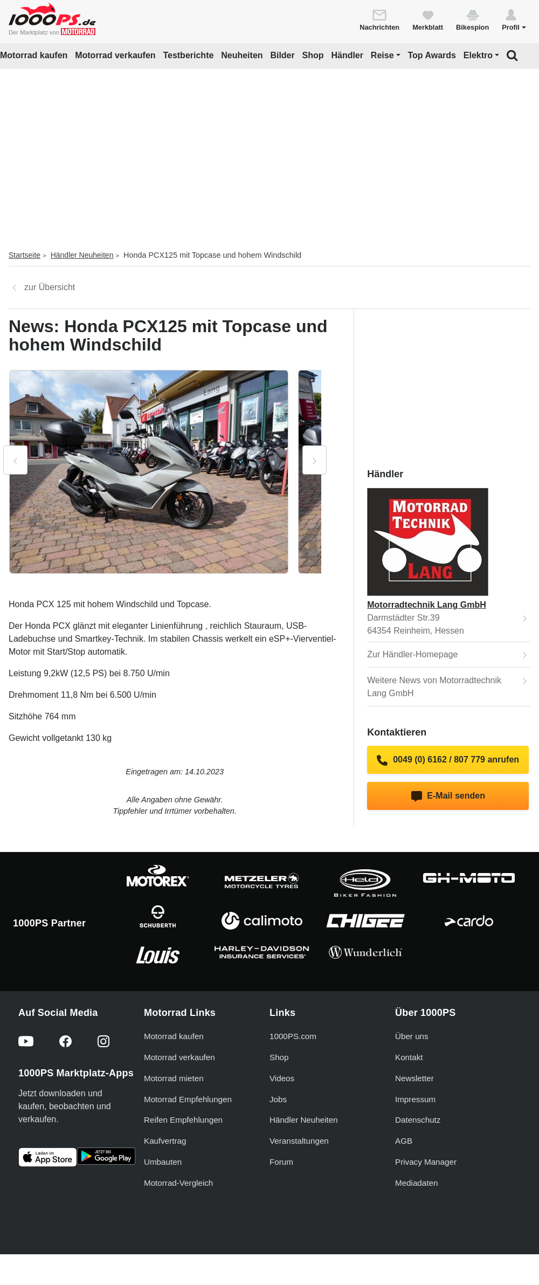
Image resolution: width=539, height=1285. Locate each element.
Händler (347, 55)
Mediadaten (416, 1182)
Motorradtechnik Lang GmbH (426, 604)
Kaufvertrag (165, 1140)
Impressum (415, 1099)
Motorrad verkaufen (115, 55)
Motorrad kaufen (33, 55)
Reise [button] (382, 55)
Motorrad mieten (174, 1078)
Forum (281, 1161)
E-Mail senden (448, 796)
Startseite (24, 255)
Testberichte (188, 55)
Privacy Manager (426, 1161)
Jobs (278, 1099)
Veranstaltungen (299, 1140)
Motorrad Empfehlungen (188, 1099)
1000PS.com (293, 1036)
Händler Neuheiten (82, 255)
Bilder (282, 55)
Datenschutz (417, 1119)
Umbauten (163, 1161)
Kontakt (409, 1057)
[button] (513, 19)
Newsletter (414, 1078)
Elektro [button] (478, 55)
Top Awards (431, 55)
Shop (313, 55)
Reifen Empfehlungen (183, 1119)
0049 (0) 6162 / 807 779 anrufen (448, 760)
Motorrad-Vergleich (178, 1182)
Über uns (412, 1036)
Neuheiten (241, 55)
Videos (282, 1078)
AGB (403, 1140)
